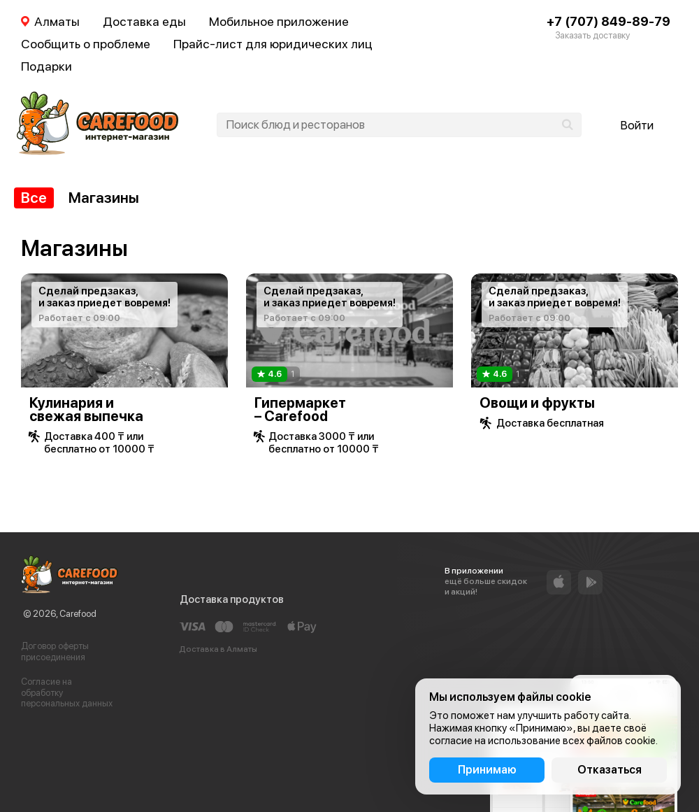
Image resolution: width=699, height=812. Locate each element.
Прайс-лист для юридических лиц (273, 43)
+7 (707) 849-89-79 (608, 21)
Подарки (46, 66)
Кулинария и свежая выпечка (86, 409)
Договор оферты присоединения (55, 651)
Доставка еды (144, 21)
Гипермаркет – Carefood (300, 409)
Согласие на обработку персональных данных (67, 692)
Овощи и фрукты (537, 402)
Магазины (104, 197)
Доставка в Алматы (218, 649)
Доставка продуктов (232, 599)
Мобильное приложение (279, 21)
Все (34, 197)
